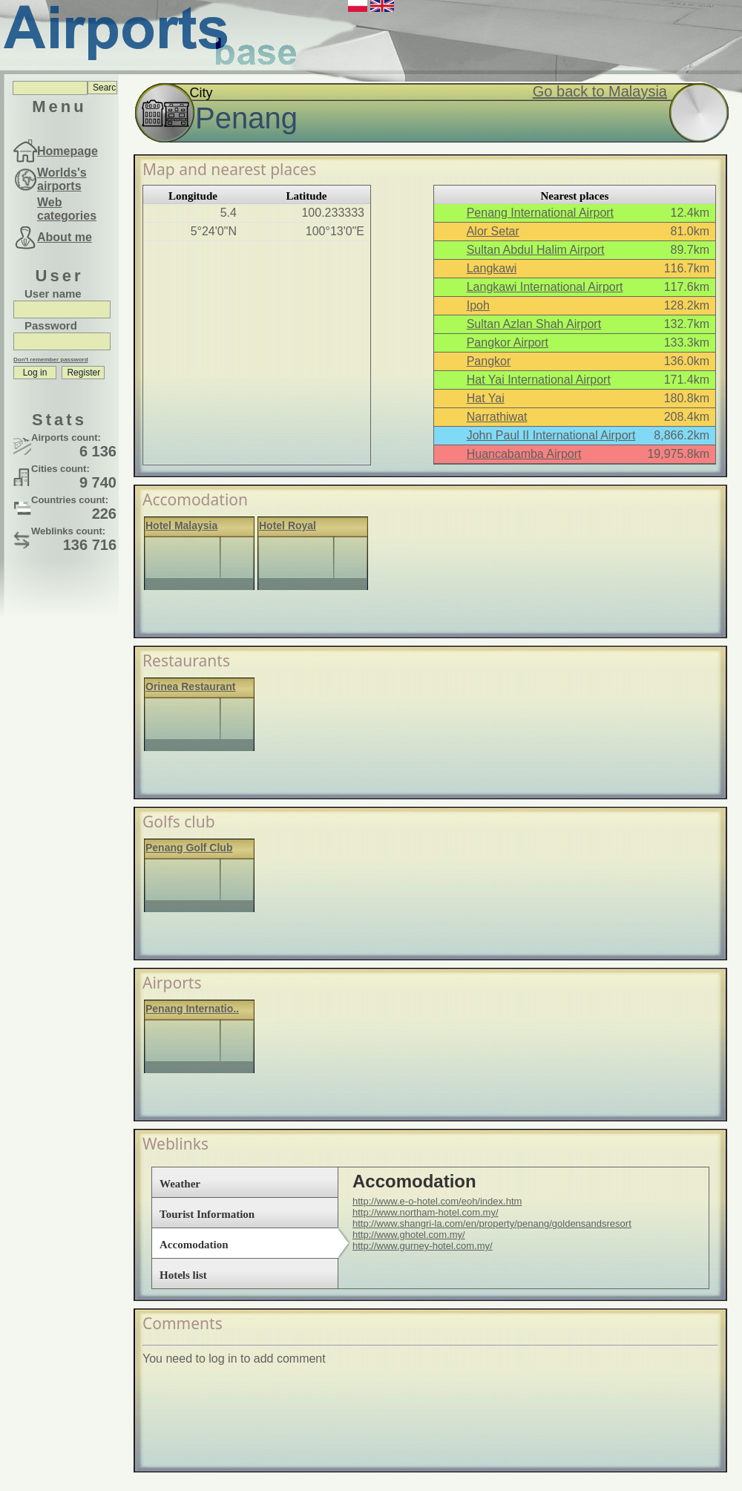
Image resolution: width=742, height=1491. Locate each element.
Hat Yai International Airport (539, 379)
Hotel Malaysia (181, 525)
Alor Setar (493, 231)
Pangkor (489, 361)
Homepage (67, 151)
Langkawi (492, 268)
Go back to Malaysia (600, 91)
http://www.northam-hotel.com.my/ (425, 1212)
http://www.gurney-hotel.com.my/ (422, 1245)
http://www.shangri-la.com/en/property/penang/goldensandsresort (491, 1223)
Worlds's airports (62, 179)
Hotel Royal (287, 525)
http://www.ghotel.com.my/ (408, 1234)
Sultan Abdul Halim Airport (536, 249)
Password (50, 325)
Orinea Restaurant (190, 686)
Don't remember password (50, 359)
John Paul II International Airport (551, 435)
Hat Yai (486, 398)
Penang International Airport (540, 212)
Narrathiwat (497, 416)
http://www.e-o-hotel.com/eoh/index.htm (437, 1201)
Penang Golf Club (188, 847)
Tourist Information (207, 1214)
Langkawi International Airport (545, 287)
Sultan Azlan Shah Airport (534, 324)
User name (53, 293)
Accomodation (194, 1245)
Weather (180, 1184)
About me (64, 237)
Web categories (66, 209)
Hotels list (183, 1275)
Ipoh (478, 305)
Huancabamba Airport (524, 454)
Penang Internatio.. (192, 1009)
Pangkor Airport (507, 342)
